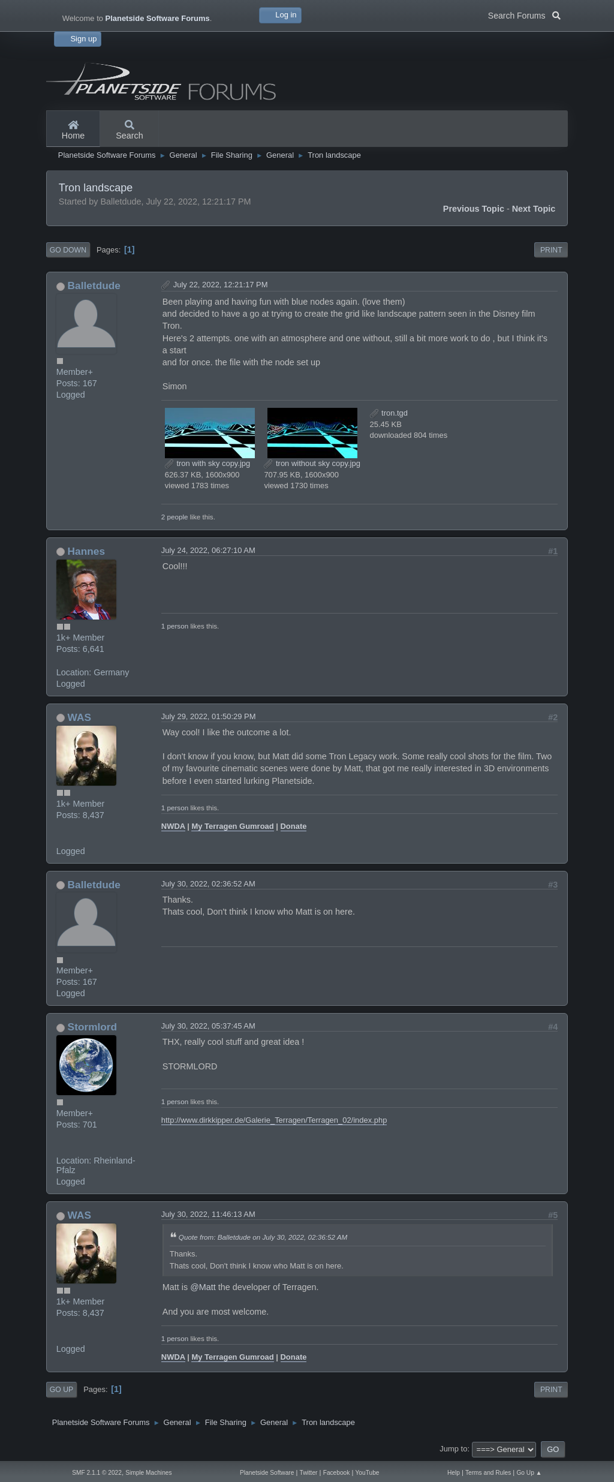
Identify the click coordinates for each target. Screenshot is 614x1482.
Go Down (68, 250)
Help (453, 1472)
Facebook (336, 1472)
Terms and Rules (488, 1472)
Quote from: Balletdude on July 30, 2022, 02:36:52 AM (263, 1237)
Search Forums (524, 14)
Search (129, 130)
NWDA (173, 826)
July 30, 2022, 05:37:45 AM (208, 1025)
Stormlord (93, 1027)
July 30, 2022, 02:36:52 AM (208, 883)
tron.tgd (389, 412)
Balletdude (94, 285)
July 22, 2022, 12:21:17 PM (220, 284)
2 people (174, 517)
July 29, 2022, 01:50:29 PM (208, 716)
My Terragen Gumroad (232, 826)
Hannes (86, 551)
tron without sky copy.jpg (312, 463)
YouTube (368, 1472)
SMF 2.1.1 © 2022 (97, 1472)
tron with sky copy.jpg (207, 463)
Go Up (61, 1389)
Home (73, 130)
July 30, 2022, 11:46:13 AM (208, 1214)
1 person (174, 626)
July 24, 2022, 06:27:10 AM (208, 550)
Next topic (534, 209)
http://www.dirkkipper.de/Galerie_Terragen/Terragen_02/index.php (274, 1120)
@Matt (203, 1287)
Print (551, 250)
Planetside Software (267, 1472)
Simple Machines (148, 1472)
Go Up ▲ (528, 1472)
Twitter (309, 1472)
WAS (79, 717)
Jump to (453, 1448)
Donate (294, 826)
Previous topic (473, 209)
